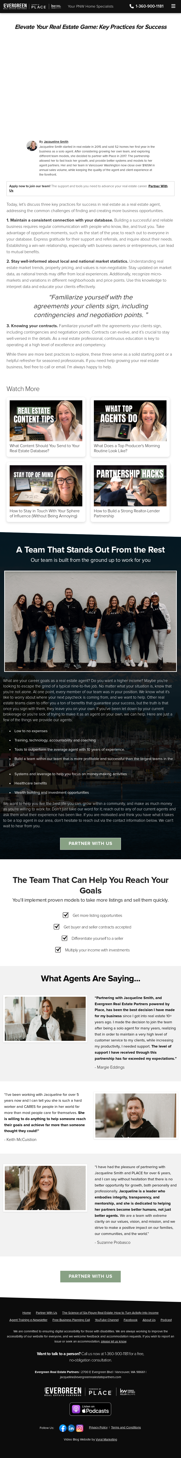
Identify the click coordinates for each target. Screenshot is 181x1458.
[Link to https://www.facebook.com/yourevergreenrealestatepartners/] (63, 1428)
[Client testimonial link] (45, 1018)
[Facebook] (131, 1320)
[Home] (31, 4)
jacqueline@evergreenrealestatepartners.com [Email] (90, 1377)
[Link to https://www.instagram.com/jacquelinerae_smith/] (79, 1428)
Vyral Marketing (106, 1439)
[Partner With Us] (46, 1312)
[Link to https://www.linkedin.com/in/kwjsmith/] (71, 1428)
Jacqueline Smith (56, 141)
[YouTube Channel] (107, 1320)
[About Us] (149, 1320)
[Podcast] (166, 1320)
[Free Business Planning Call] (71, 1320)
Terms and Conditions (126, 1427)
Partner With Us (90, 843)
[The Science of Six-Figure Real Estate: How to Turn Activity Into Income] (110, 1312)
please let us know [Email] (113, 1341)
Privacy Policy (98, 1427)
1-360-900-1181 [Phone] (147, 6)
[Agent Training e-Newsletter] (28, 1320)
